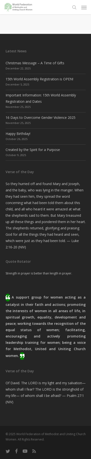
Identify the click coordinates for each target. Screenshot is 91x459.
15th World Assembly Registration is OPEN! (39, 79)
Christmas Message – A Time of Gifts (35, 63)
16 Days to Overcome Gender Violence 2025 (40, 117)
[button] (84, 7)
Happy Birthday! (18, 133)
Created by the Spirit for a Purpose (33, 149)
